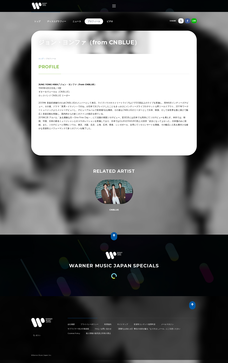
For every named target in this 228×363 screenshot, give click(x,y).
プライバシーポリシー (89, 324)
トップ (37, 21)
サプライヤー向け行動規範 (78, 329)
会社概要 (71, 324)
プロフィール (94, 21)
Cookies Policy (74, 333)
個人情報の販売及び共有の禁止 (98, 333)
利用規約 (107, 324)
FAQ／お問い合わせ (103, 329)
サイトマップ (122, 324)
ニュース (77, 21)
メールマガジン (167, 324)
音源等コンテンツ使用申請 (144, 324)
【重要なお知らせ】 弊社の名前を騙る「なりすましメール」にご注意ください (148, 329)
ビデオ (110, 21)
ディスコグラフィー (56, 21)
